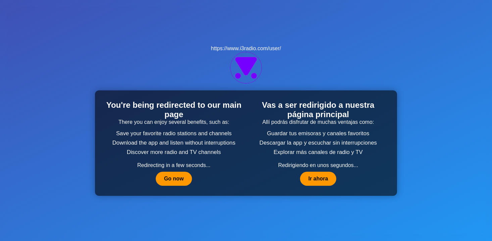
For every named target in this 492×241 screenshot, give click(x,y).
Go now (174, 178)
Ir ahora (318, 178)
